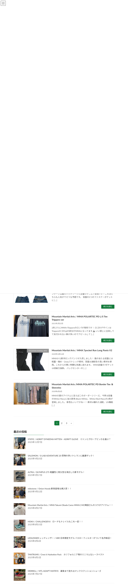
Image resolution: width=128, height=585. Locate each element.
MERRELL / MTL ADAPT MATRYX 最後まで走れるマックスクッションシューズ (64, 571)
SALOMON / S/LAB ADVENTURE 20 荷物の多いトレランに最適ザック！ (61, 456)
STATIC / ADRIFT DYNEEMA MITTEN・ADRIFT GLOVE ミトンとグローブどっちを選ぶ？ (69, 439)
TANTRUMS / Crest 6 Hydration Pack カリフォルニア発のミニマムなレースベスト (66, 554)
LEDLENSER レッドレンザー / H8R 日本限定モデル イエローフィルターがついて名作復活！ (70, 538)
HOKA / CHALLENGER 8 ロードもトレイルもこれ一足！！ (55, 521)
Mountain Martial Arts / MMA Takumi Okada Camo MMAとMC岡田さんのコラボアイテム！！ (70, 505)
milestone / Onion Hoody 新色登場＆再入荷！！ (49, 488)
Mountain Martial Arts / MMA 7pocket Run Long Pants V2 (82, 350)
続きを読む (107, 306)
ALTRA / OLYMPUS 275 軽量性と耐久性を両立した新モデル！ (56, 472)
